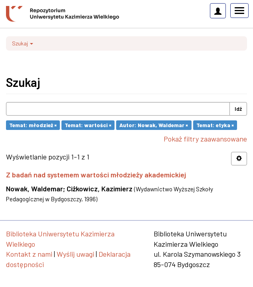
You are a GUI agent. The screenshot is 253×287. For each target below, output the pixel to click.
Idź (238, 108)
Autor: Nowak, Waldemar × (153, 125)
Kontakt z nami (29, 254)
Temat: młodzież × (33, 125)
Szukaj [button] (22, 43)
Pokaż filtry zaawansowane (205, 138)
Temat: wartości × (88, 125)
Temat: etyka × (215, 125)
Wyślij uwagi (75, 254)
